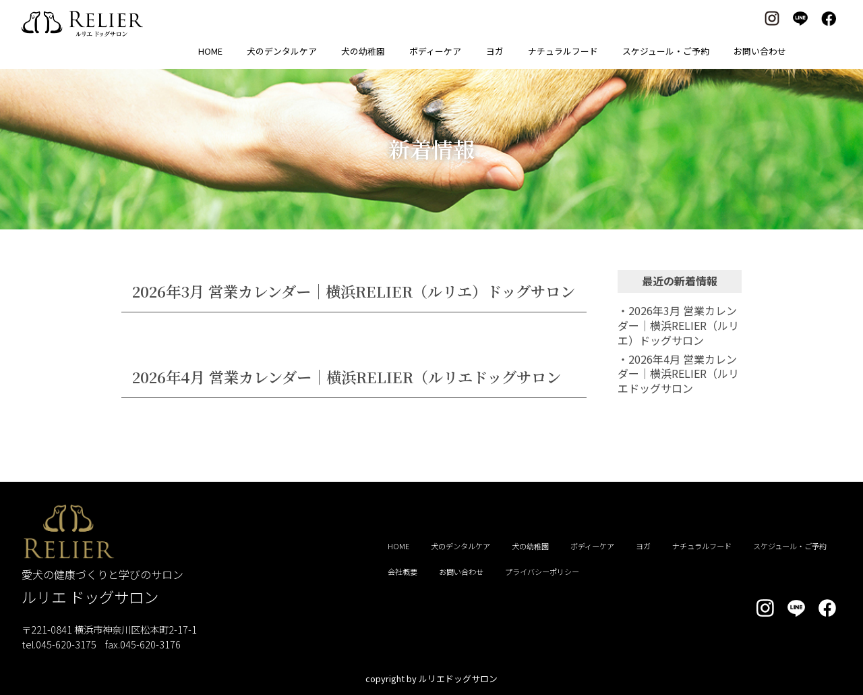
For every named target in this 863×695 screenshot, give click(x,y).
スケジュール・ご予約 (665, 51)
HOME (210, 51)
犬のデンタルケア (282, 51)
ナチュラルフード (563, 51)
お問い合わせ (760, 51)
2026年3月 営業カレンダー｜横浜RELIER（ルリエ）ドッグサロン (353, 291)
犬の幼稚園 (363, 51)
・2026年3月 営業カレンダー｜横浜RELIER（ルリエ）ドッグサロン (678, 325)
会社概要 (402, 571)
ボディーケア (435, 51)
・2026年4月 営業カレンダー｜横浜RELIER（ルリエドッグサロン (678, 373)
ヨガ (495, 51)
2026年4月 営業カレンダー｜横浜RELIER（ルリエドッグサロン (346, 376)
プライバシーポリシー (542, 571)
